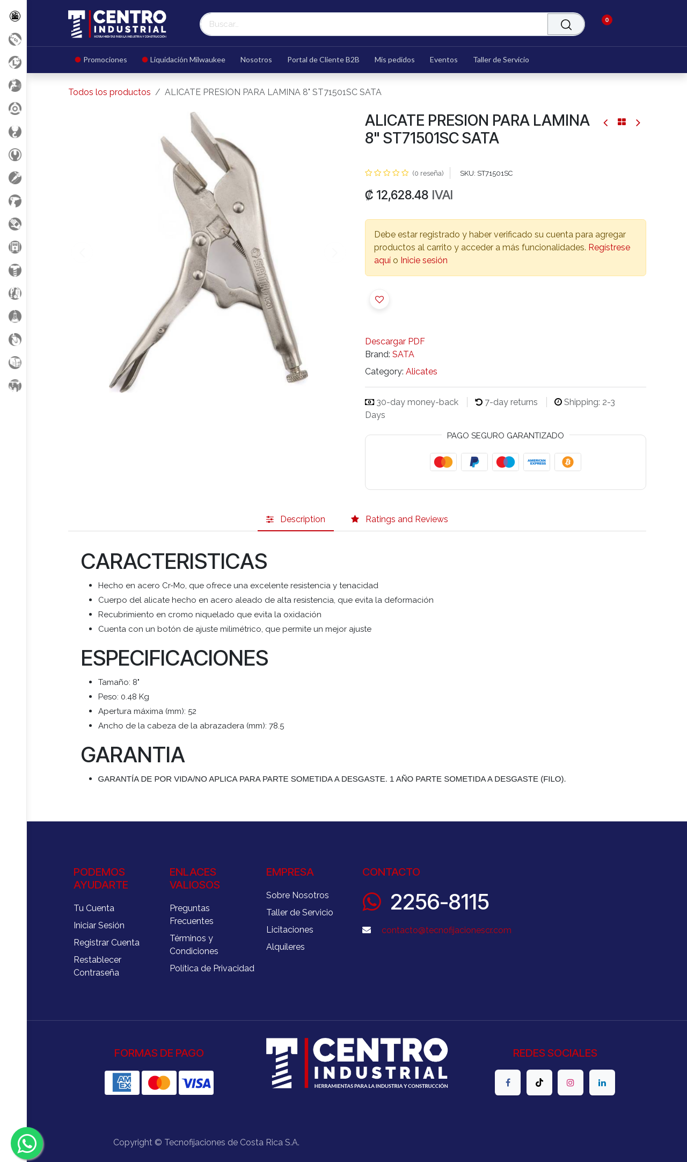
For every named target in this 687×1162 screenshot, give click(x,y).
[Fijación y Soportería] (13, 270)
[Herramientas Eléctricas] (13, 177)
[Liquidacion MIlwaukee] (13, 62)
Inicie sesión (424, 260)
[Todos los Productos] (13, 15)
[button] (379, 299)
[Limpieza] (13, 293)
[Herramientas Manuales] (13, 154)
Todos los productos (109, 92)
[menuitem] (105, 60)
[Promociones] (13, 38)
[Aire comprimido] (13, 85)
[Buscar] (566, 24)
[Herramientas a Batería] (13, 200)
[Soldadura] (13, 362)
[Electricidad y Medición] (13, 246)
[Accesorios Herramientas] (13, 108)
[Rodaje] (13, 339)
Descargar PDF (395, 341)
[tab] (295, 519)
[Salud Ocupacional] (13, 223)
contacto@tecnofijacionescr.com (446, 930)
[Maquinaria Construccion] (13, 385)
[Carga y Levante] (13, 131)
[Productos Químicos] (13, 316)
